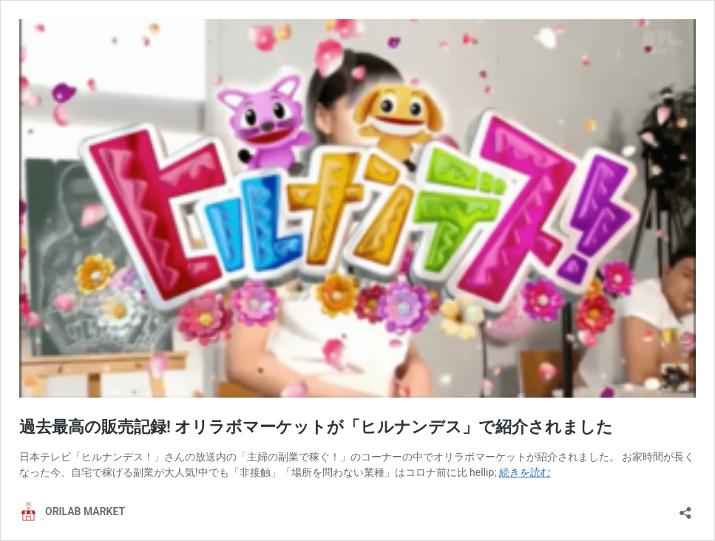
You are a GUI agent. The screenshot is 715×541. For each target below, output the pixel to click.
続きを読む (525, 472)
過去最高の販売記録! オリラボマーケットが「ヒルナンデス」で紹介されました (316, 427)
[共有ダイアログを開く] (685, 508)
